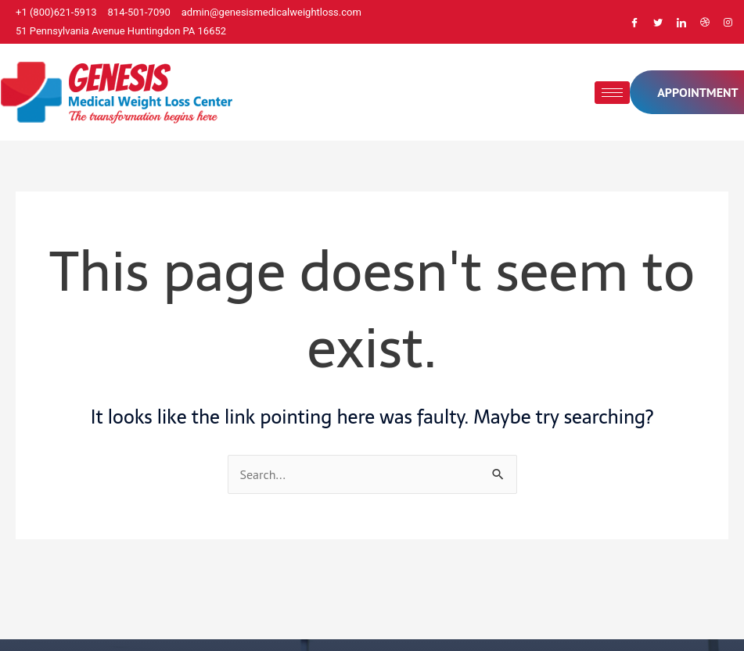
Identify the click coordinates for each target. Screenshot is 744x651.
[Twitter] (658, 22)
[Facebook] (634, 22)
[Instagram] (728, 22)
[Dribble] (705, 22)
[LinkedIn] (681, 22)
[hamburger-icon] (612, 92)
